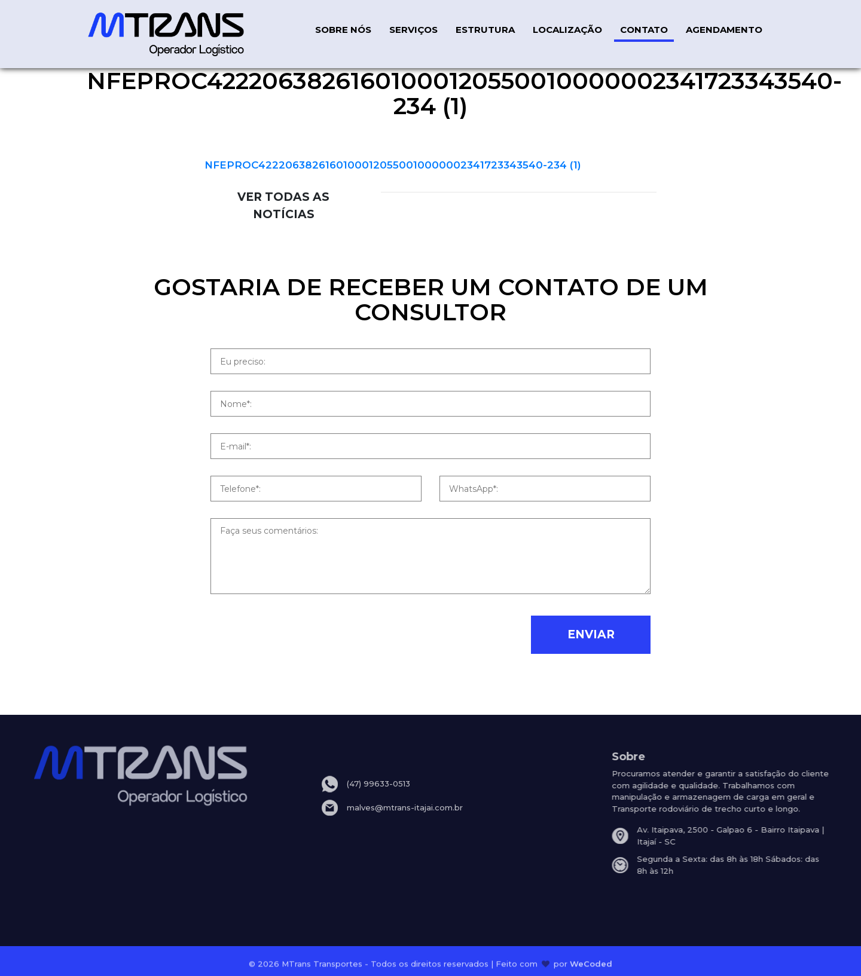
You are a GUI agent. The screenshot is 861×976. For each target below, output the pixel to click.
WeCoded (591, 966)
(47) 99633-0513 (378, 793)
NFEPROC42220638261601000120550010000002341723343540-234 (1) (392, 165)
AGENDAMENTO (724, 29)
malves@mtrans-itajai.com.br (405, 816)
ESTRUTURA (485, 29)
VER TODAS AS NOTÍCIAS (283, 205)
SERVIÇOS (413, 29)
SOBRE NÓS (343, 29)
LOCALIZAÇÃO (567, 29)
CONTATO (644, 29)
